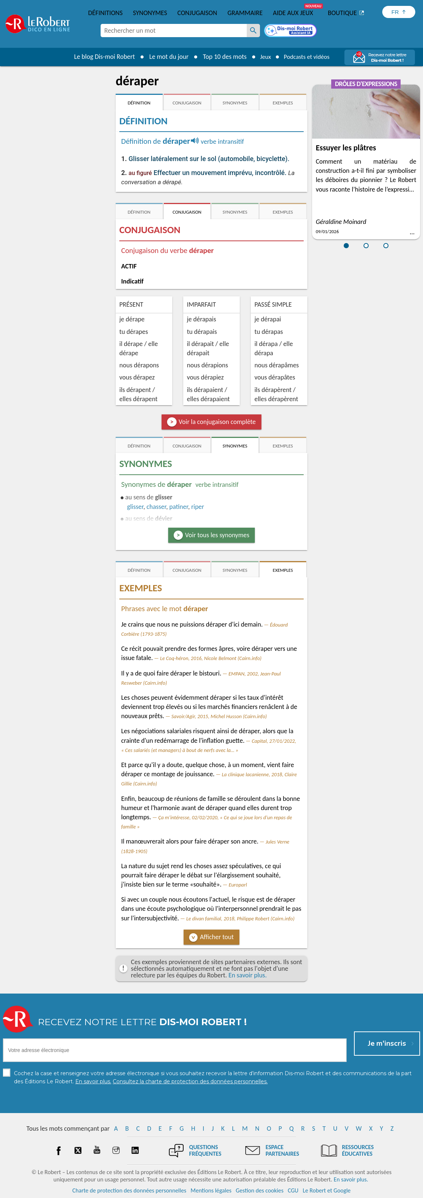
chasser (156, 507)
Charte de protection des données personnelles (129, 1190)
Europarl (238, 884)
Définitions (105, 13)
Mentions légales (211, 1190)
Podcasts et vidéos (307, 57)
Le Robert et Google (327, 1190)
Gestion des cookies (259, 1190)
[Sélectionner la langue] (398, 12)
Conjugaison (197, 13)
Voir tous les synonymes (217, 535)
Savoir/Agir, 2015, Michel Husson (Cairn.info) (219, 716)
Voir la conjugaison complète (217, 422)
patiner (178, 507)
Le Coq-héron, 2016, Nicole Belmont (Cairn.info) (210, 658)
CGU (293, 1190)
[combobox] (174, 30)
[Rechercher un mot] (253, 30)
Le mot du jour (165, 57)
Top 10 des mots (221, 57)
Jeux (263, 57)
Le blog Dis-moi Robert (100, 57)
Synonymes (150, 13)
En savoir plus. (247, 975)
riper (197, 507)
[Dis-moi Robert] (291, 31)
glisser (135, 507)
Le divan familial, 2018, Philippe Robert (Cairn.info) (240, 918)
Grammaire (245, 13)
